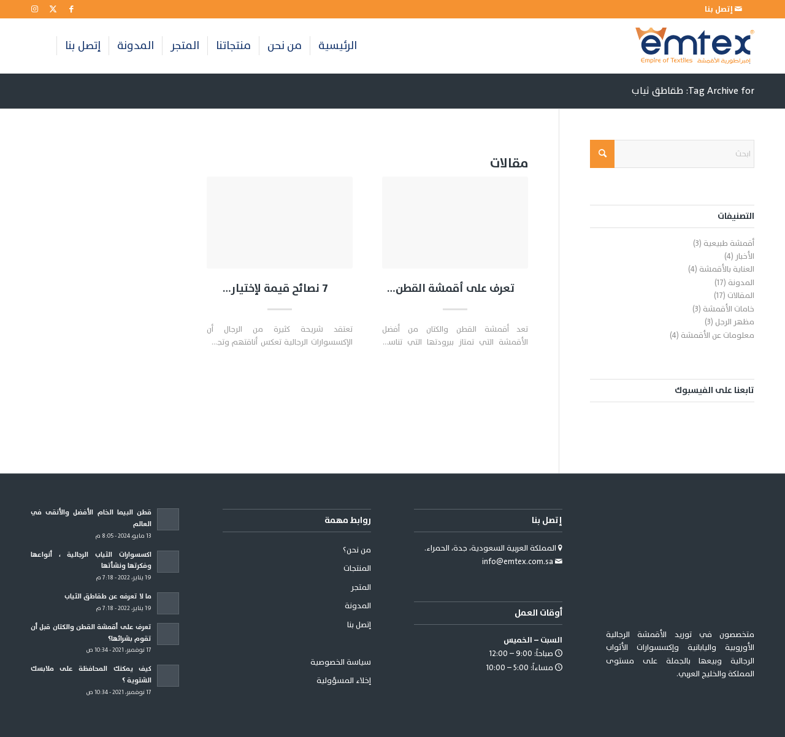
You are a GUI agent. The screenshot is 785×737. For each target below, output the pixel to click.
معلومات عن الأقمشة (717, 335)
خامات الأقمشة (728, 309)
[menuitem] (723, 9)
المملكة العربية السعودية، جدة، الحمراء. (491, 548)
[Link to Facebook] (71, 9)
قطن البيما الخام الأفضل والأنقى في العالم (91, 518)
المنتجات (357, 568)
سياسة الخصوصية (340, 662)
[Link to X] (53, 9)
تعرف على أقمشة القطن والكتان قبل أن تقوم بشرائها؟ (455, 288)
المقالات (740, 295)
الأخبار (744, 256)
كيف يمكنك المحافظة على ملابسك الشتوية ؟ (91, 674)
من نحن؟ (357, 550)
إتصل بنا (359, 625)
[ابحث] (672, 154)
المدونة (741, 282)
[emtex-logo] (694, 46)
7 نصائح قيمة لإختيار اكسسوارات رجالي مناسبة (279, 288)
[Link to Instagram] (34, 9)
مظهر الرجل (734, 322)
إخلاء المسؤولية (343, 680)
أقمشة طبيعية (728, 243)
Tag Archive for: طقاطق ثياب (693, 91)
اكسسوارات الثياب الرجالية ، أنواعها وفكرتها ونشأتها (91, 560)
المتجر (361, 587)
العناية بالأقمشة (726, 269)
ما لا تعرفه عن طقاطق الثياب (107, 596)
